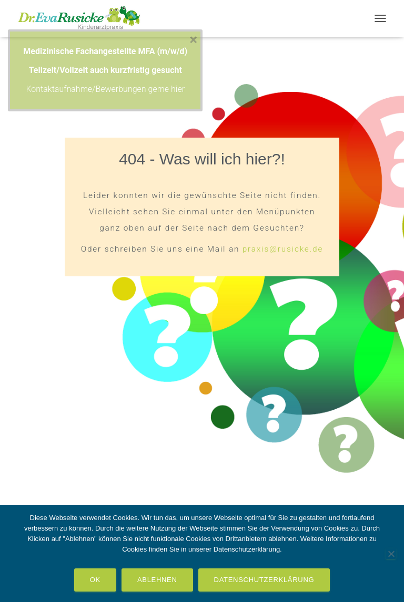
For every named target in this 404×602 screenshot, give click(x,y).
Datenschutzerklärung (264, 580)
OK (95, 580)
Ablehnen (157, 580)
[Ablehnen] (391, 553)
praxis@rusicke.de (283, 249)
